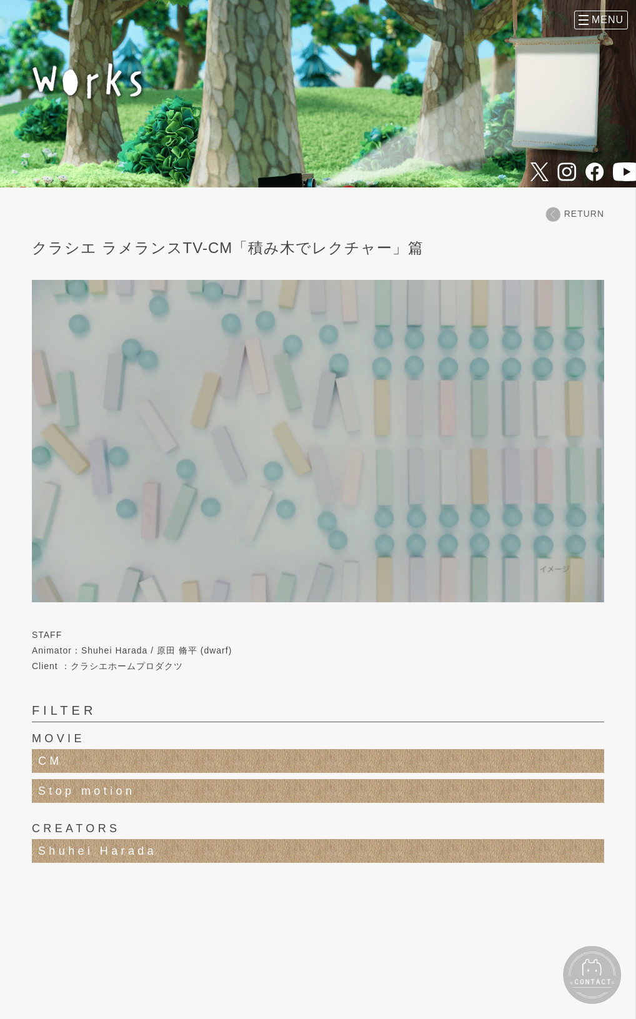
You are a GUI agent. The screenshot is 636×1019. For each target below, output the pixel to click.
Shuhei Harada (97, 851)
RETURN (574, 214)
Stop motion (86, 791)
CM (50, 761)
